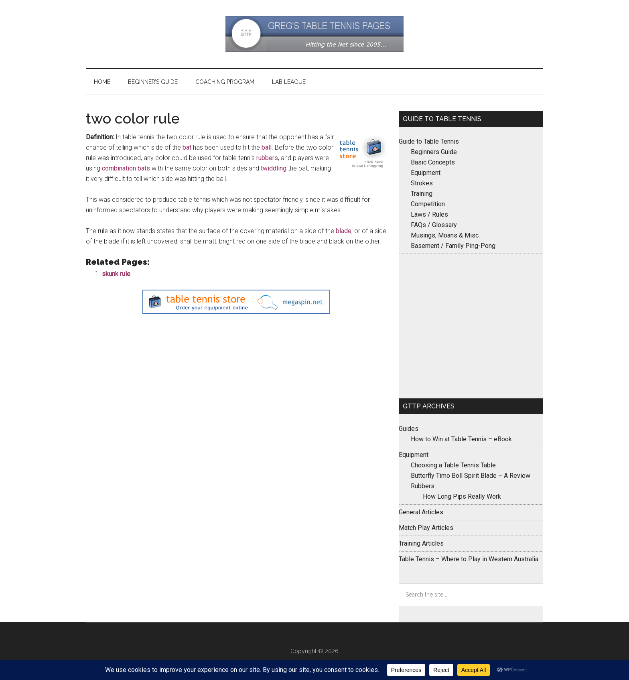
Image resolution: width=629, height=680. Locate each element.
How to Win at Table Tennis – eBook (461, 439)
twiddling (273, 168)
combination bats (126, 168)
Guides (408, 428)
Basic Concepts (433, 162)
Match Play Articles (426, 528)
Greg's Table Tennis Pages (314, 34)
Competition (428, 204)
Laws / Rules (429, 214)
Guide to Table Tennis (429, 141)
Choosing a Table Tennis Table (453, 465)
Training (421, 193)
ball (267, 147)
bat (187, 147)
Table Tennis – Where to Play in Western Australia (468, 559)
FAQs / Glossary (434, 225)
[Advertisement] (471, 326)
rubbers (267, 158)
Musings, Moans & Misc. (445, 235)
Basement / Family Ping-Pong (453, 246)
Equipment (425, 173)
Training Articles (421, 543)
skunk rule (116, 274)
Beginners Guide (434, 152)
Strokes (422, 183)
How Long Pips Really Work (462, 496)
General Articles (421, 512)
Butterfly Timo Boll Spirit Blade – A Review (470, 475)
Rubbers (422, 486)
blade (343, 231)
